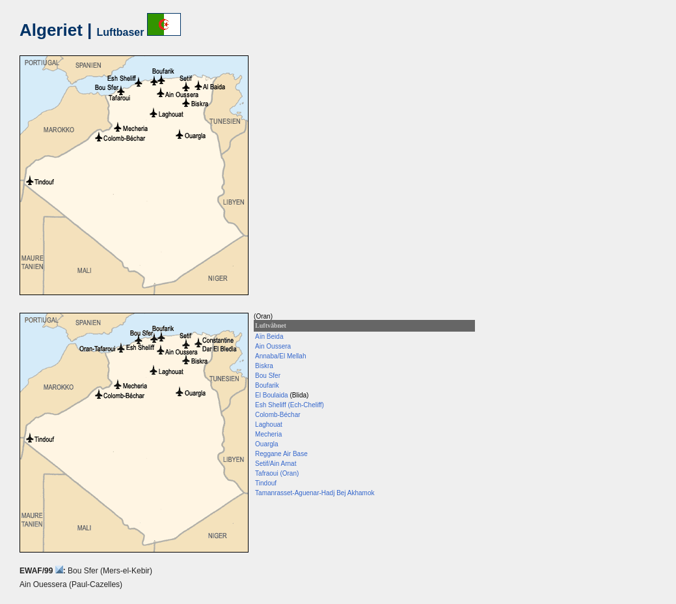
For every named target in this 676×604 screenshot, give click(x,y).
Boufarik (267, 385)
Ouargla (266, 444)
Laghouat (268, 424)
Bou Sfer (267, 375)
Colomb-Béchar (277, 414)
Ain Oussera (273, 346)
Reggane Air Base (281, 453)
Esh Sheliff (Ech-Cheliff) (289, 405)
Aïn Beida (269, 336)
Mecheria (268, 434)
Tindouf (266, 483)
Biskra (264, 365)
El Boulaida (271, 395)
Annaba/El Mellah (280, 356)
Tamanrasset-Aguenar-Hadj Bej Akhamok (314, 492)
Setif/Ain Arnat (275, 463)
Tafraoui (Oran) (277, 473)
